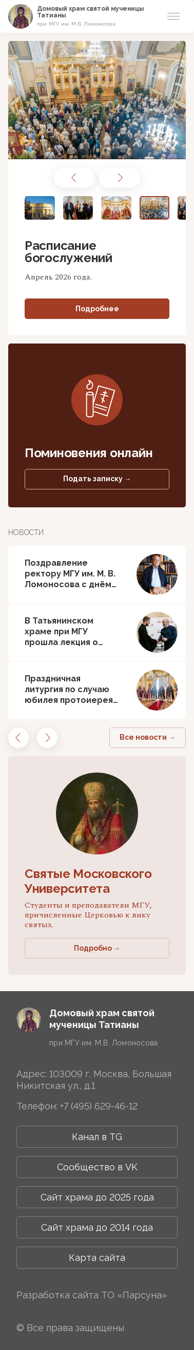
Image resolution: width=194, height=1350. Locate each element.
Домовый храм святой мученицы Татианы (90, 12)
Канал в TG (97, 1136)
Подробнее (97, 309)
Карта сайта (97, 1257)
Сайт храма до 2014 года (97, 1227)
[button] (74, 177)
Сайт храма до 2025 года (97, 1197)
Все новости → (148, 737)
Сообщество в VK (97, 1167)
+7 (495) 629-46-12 (99, 1106)
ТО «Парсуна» (134, 1295)
